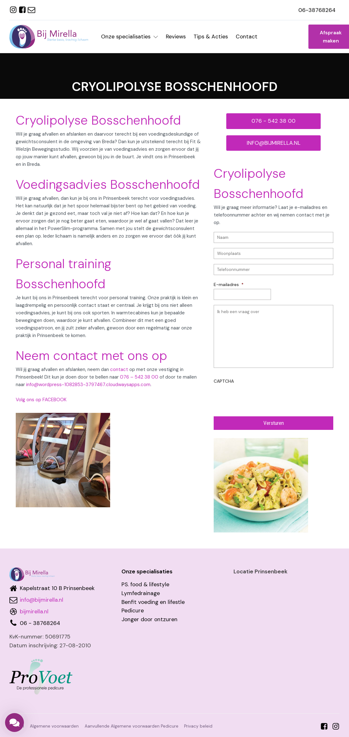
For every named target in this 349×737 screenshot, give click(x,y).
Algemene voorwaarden (54, 726)
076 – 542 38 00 (139, 377)
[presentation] (261, 397)
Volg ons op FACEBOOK (41, 400)
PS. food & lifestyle (145, 584)
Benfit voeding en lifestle (153, 602)
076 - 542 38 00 (273, 120)
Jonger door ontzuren (149, 619)
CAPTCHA (224, 381)
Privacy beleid (198, 726)
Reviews (176, 36)
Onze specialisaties (129, 36)
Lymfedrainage (140, 593)
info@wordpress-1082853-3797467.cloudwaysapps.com (88, 384)
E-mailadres (229, 284)
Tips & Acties (211, 36)
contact (119, 369)
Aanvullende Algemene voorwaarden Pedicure (131, 726)
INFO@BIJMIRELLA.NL (274, 142)
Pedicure (132, 610)
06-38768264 (316, 10)
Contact (246, 36)
